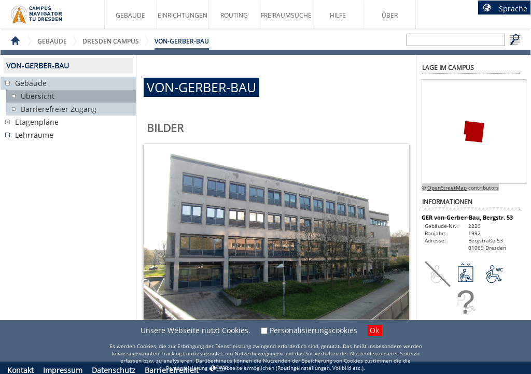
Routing (234, 15)
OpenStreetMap (447, 187)
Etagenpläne (37, 122)
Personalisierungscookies (313, 330)
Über (390, 15)
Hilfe (338, 15)
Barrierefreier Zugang (58, 109)
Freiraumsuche (286, 15)
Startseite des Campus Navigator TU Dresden (47, 19)
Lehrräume (34, 135)
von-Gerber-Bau (182, 41)
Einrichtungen (182, 15)
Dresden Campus (110, 41)
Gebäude (130, 15)
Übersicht (37, 96)
